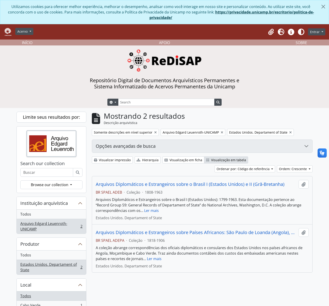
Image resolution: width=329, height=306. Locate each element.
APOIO (164, 42)
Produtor (29, 244)
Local (25, 285)
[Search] (166, 102)
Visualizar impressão (112, 160)
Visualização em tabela (226, 160)
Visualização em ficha (183, 160)
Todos (25, 214)
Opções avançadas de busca (126, 146)
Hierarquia (148, 160)
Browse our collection (50, 184)
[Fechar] (323, 6)
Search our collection (42, 163)
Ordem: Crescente (293, 169)
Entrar (315, 32)
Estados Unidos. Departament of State (51, 267)
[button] (271, 32)
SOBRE (301, 42)
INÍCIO (27, 42)
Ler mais (151, 210)
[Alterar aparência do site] (301, 32)
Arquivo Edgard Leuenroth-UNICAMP (51, 226)
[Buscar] (77, 172)
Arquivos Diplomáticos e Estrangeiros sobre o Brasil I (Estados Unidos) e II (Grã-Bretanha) (190, 184)
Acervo (23, 31)
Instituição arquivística (44, 203)
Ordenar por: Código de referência (244, 169)
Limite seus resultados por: (51, 117)
